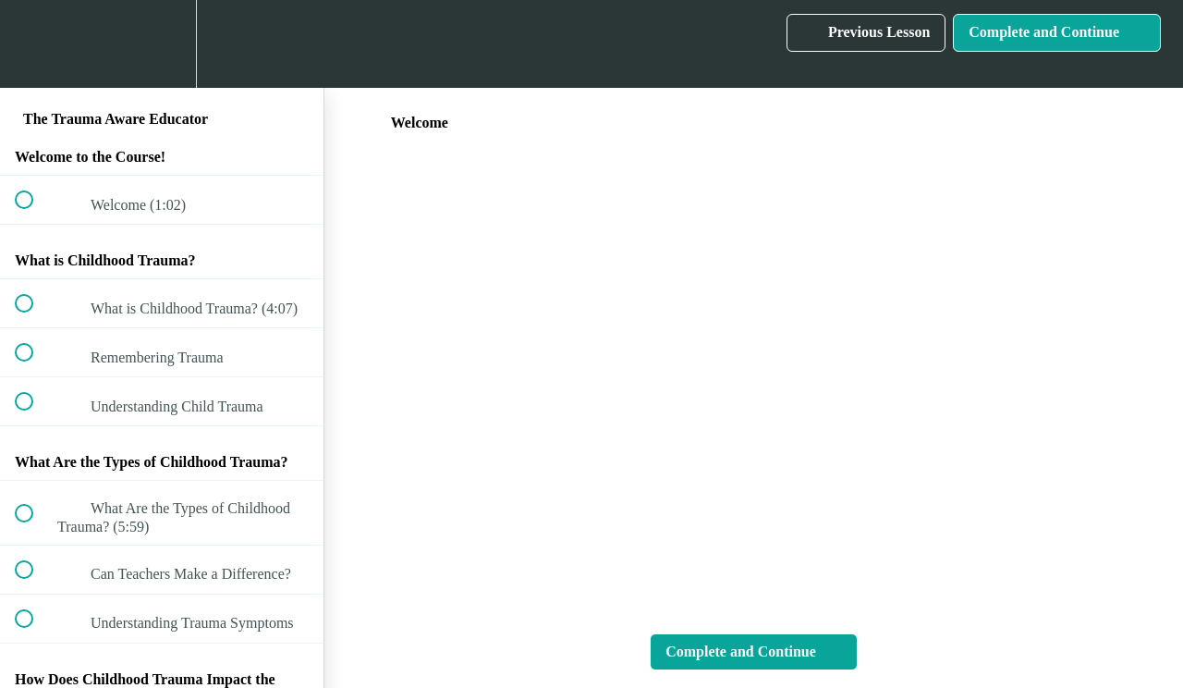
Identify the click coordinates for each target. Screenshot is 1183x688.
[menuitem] (162, 44)
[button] (34, 44)
